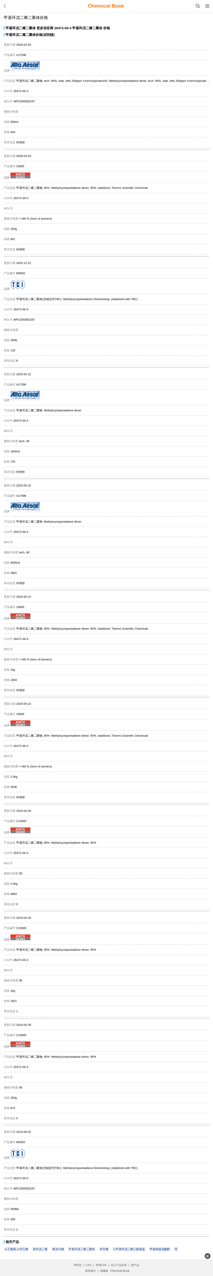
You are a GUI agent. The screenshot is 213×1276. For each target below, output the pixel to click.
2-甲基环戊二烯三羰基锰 (129, 1249)
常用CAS (101, 1265)
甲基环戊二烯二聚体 (21, 28)
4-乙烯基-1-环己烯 (16, 1249)
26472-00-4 (62, 28)
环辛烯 (104, 1249)
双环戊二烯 (40, 1249)
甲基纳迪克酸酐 (160, 1249)
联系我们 (90, 1270)
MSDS (78, 1265)
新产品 (135, 1265)
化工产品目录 (119, 1265)
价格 (106, 28)
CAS (88, 1265)
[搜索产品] (198, 6)
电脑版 (104, 1270)
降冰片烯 (58, 1249)
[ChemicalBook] (106, 6)
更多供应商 (45, 28)
